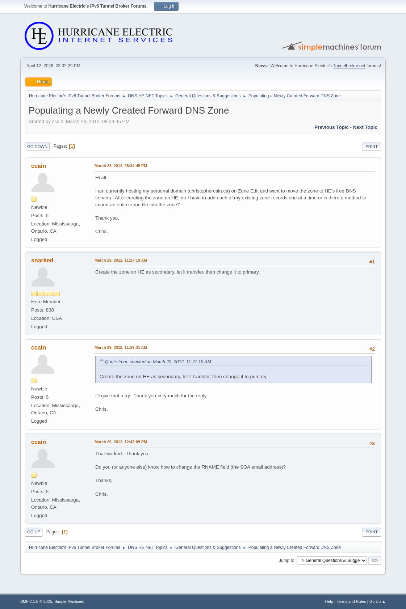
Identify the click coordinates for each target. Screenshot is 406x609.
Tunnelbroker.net (349, 65)
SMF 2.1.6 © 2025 (36, 601)
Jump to (286, 560)
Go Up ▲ (377, 601)
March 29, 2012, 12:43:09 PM (121, 442)
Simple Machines (69, 601)
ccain (38, 166)
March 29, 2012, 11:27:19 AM (121, 260)
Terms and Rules (351, 601)
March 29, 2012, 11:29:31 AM (121, 347)
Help (329, 601)
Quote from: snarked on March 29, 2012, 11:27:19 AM (158, 361)
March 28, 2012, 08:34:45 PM (121, 166)
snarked (42, 260)
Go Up (33, 532)
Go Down (37, 146)
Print (371, 146)
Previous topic (331, 127)
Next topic (365, 127)
